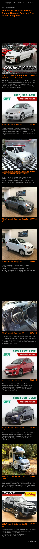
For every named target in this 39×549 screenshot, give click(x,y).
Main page (7, 2)
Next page (32, 541)
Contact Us (29, 2)
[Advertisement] (19, 29)
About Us (21, 2)
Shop (14, 2)
